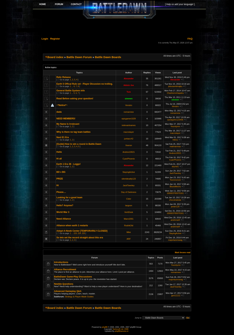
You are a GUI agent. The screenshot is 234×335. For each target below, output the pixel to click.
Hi (58, 185)
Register (55, 38)
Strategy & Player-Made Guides (79, 296)
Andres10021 (129, 152)
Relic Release (64, 77)
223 (75, 233)
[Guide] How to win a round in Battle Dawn (79, 144)
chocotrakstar (175, 200)
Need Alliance (64, 219)
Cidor (128, 199)
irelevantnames (129, 125)
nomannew (129, 112)
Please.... (61, 192)
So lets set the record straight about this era (80, 237)
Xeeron (128, 145)
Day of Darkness (128, 192)
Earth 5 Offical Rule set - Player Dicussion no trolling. (85, 84)
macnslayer (128, 132)
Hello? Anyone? (65, 205)
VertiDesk (128, 212)
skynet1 (175, 166)
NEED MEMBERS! (66, 118)
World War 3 (63, 212)
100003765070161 (175, 193)
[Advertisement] (119, 27)
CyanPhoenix (129, 159)
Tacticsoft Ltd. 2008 (120, 329)
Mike (129, 232)
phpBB (105, 327)
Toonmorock (175, 180)
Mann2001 (129, 219)
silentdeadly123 (129, 179)
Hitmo (175, 140)
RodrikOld (128, 225)
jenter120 (175, 206)
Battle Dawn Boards (108, 57)
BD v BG (61, 172)
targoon (128, 205)
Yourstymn (175, 126)
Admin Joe (128, 85)
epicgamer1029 (129, 118)
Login (45, 38)
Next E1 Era (63, 137)
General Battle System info (71, 90)
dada (59, 112)
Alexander (129, 78)
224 (79, 233)
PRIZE (60, 178)
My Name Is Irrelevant (68, 124)
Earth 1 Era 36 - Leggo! (69, 164)
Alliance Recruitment (65, 269)
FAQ (189, 38)
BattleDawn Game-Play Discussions (73, 276)
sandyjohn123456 (175, 120)
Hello (59, 152)
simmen (129, 98)
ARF (129, 239)
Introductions (61, 262)
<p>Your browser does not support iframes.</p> (119, 10)
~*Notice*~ (62, 105)
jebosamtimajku (175, 86)
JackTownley (175, 173)
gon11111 (175, 295)
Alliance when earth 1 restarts (72, 225)
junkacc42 (128, 139)
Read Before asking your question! (75, 98)
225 (83, 233)
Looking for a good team (69, 197)
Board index (55, 57)
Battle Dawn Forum (79, 57)
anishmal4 (175, 220)
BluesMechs (175, 186)
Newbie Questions (63, 284)
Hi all (59, 158)
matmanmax (175, 146)
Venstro (128, 105)
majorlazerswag (175, 240)
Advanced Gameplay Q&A (68, 291)
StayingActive (128, 172)
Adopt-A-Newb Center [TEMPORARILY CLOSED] (82, 231)
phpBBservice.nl (121, 331)
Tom (129, 92)
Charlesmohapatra (175, 93)
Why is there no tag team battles (74, 132)
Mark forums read (182, 252)
